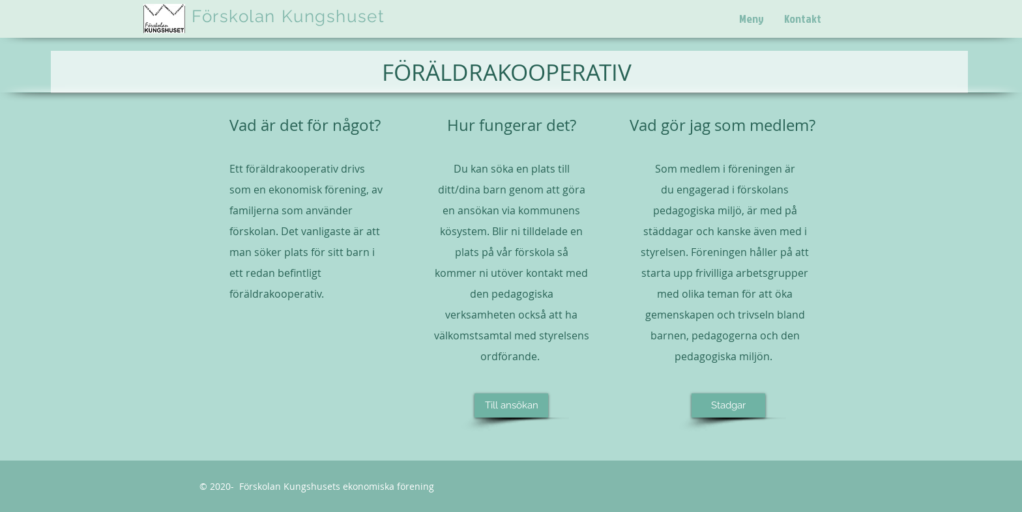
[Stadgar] (728, 405)
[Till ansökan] (511, 405)
